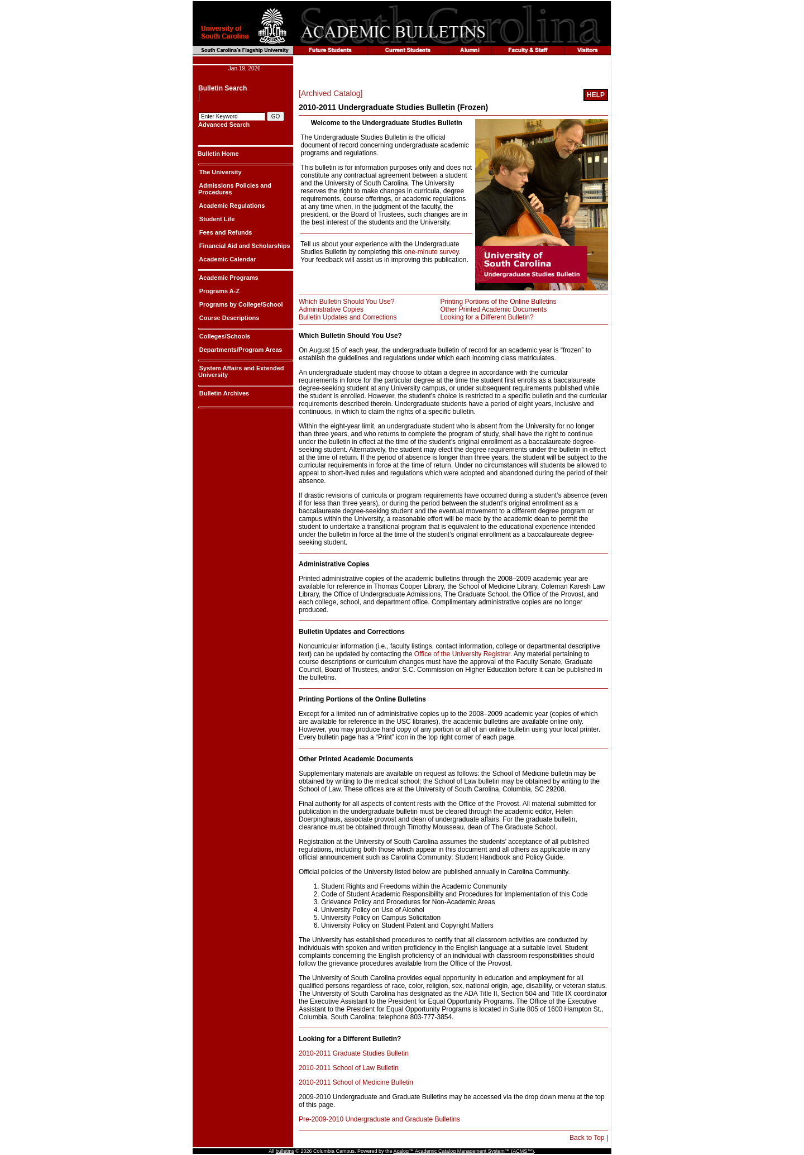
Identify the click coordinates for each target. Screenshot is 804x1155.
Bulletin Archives (224, 393)
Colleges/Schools (224, 336)
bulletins (285, 1151)
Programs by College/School (240, 304)
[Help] (596, 95)
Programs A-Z (219, 291)
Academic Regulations (231, 205)
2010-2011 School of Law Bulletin (349, 1068)
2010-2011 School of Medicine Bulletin (356, 1082)
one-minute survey (431, 252)
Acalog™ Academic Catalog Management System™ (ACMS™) (464, 1151)
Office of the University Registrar (462, 654)
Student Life (216, 219)
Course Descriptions (229, 317)
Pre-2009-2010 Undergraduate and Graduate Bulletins (379, 1119)
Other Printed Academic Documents (493, 309)
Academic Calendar (227, 259)
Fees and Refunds (225, 232)
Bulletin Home (218, 153)
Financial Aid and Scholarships (244, 245)
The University (220, 172)
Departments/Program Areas (240, 349)
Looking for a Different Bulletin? (486, 317)
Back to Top (587, 1138)
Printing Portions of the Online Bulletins (498, 302)
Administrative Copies (331, 309)
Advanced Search (224, 124)
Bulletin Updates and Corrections (347, 317)
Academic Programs (228, 277)
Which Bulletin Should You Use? (346, 302)
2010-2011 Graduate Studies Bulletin (354, 1053)
